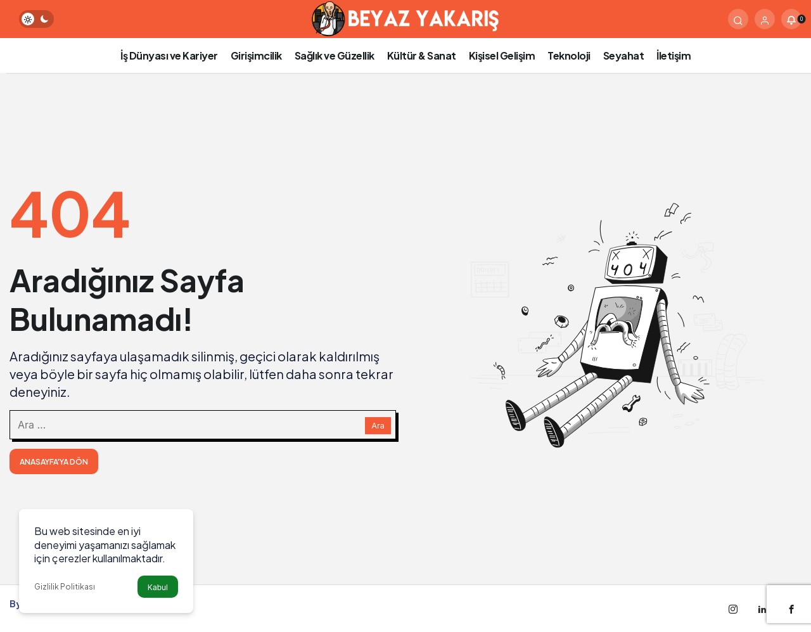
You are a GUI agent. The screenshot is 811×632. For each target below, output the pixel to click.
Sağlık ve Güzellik (334, 55)
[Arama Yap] (738, 19)
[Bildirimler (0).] (791, 19)
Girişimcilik (256, 55)
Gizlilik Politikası (64, 586)
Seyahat (623, 55)
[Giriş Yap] (765, 19)
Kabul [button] (158, 587)
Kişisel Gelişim (502, 55)
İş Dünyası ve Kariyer (169, 55)
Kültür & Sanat (421, 55)
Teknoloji (569, 55)
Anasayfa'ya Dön (54, 462)
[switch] (36, 19)
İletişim (673, 55)
